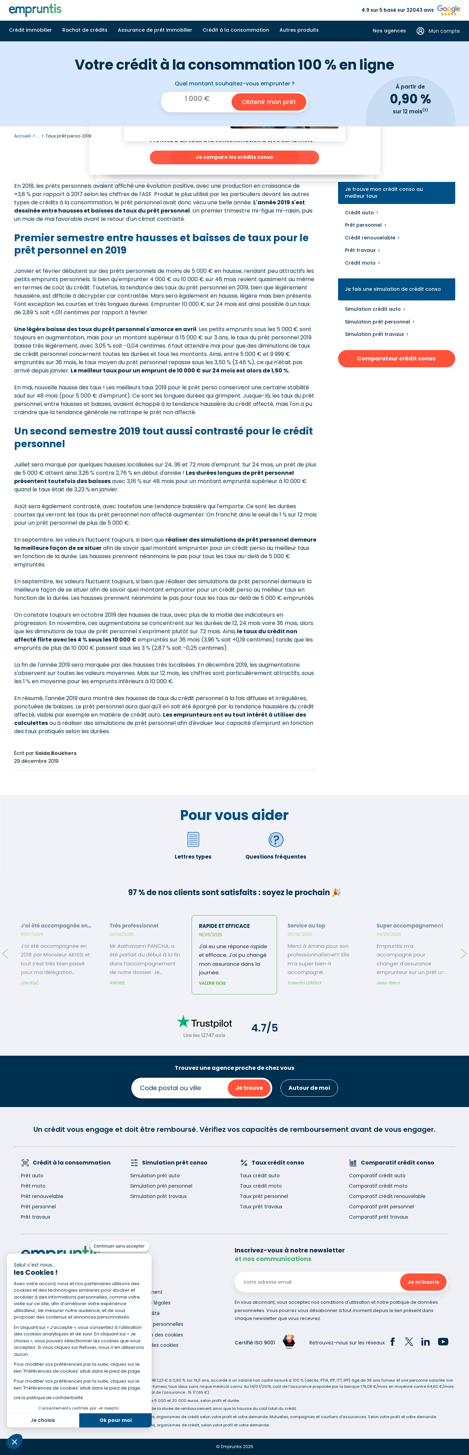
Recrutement (146, 1292)
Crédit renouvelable (370, 237)
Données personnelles (156, 1324)
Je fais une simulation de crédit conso (393, 289)
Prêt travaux (360, 250)
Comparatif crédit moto (378, 1185)
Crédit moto (360, 262)
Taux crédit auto (260, 1175)
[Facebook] (392, 1343)
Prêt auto (32, 1175)
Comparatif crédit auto (377, 1175)
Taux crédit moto (261, 1185)
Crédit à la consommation (236, 30)
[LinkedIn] (425, 1343)
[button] (14, 1441)
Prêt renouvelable (42, 1196)
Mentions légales (150, 1302)
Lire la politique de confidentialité (48, 1398)
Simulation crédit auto (373, 309)
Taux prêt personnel (264, 1196)
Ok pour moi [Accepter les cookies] (116, 1420)
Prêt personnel (363, 225)
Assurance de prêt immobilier (155, 30)
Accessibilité (145, 1313)
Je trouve (249, 1088)
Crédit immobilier (30, 30)
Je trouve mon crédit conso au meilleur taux (384, 192)
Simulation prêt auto (155, 1175)
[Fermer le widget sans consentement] (120, 1246)
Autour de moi (309, 1088)
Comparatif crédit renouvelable (387, 1196)
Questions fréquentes (275, 845)
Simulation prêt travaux (374, 334)
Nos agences (389, 31)
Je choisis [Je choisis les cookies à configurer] (43, 1420)
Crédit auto (359, 212)
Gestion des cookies (154, 1345)
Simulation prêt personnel (377, 321)
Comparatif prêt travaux (378, 1216)
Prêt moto (33, 1185)
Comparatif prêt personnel (381, 1206)
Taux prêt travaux (261, 1206)
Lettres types (193, 845)
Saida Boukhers (56, 753)
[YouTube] (443, 1343)
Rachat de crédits (85, 30)
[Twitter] (409, 1343)
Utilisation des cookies (156, 1334)
